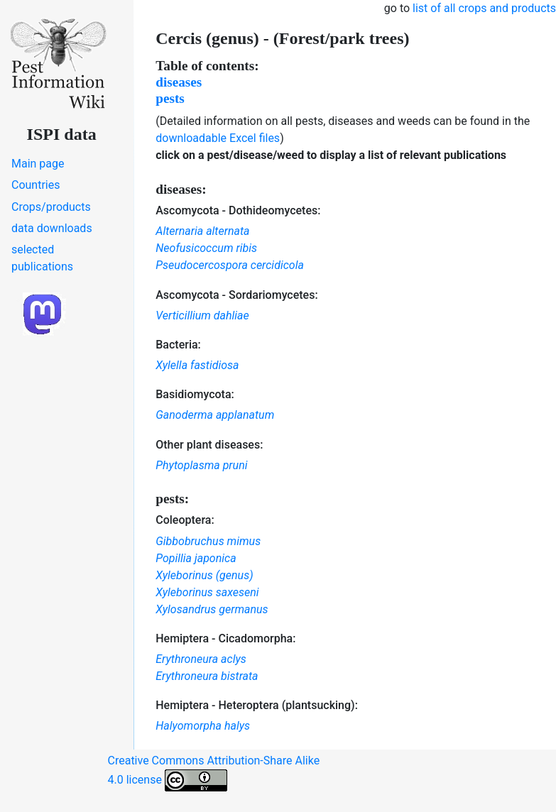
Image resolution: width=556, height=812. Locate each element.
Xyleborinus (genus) (204, 575)
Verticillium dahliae (202, 315)
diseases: (181, 189)
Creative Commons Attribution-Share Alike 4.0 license (214, 772)
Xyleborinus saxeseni (207, 592)
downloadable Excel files (218, 138)
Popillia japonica (196, 558)
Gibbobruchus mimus (208, 541)
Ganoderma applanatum (215, 415)
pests (170, 98)
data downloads (51, 228)
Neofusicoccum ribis (206, 248)
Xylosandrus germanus (212, 609)
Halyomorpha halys (203, 726)
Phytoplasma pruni (201, 465)
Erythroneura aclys (201, 659)
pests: (172, 498)
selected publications (42, 258)
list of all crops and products (484, 8)
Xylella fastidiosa (197, 365)
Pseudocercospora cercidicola (230, 265)
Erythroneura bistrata (207, 676)
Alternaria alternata (202, 231)
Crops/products (51, 207)
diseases (179, 82)
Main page (38, 163)
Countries (35, 185)
